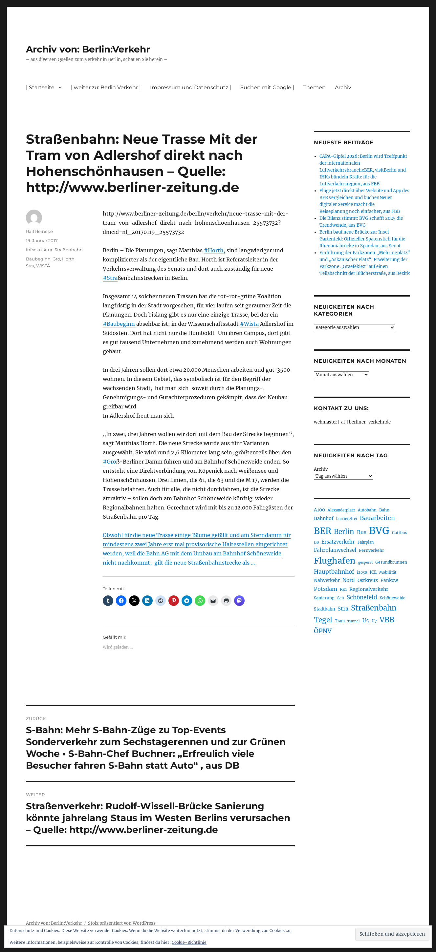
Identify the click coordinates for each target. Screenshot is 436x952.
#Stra (110, 278)
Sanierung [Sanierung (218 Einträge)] (324, 597)
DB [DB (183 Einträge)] (316, 542)
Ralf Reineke (39, 231)
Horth (68, 258)
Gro (56, 258)
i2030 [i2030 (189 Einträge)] (362, 572)
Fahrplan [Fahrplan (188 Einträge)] (366, 542)
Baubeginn (38, 258)
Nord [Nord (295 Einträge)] (348, 580)
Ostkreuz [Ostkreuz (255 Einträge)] (368, 580)
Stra (30, 265)
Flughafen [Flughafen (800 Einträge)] (335, 560)
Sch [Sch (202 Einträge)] (340, 597)
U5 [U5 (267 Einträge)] (365, 621)
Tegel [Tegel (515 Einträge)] (323, 620)
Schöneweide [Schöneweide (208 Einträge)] (392, 597)
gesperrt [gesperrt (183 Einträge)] (365, 562)
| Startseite (40, 87)
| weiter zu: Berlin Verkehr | (106, 87)
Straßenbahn (68, 249)
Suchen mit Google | (267, 87)
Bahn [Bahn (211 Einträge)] (384, 509)
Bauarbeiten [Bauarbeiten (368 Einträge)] (377, 518)
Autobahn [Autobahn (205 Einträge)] (367, 509)
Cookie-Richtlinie (189, 942)
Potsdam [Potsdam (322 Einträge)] (325, 589)
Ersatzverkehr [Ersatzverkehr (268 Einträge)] (338, 542)
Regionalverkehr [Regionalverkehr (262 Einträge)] (368, 589)
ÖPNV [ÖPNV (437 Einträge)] (323, 631)
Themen (314, 87)
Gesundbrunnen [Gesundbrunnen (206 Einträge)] (391, 562)
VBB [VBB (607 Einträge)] (387, 619)
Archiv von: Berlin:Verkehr (88, 49)
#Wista (249, 324)
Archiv (343, 87)
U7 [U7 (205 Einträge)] (374, 620)
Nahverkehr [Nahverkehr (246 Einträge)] (327, 580)
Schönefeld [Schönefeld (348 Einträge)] (362, 597)
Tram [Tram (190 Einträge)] (340, 621)
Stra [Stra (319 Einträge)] (343, 608)
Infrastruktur (39, 249)
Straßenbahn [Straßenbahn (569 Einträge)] (374, 607)
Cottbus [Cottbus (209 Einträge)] (399, 532)
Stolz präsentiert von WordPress (122, 923)
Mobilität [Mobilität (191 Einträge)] (388, 572)
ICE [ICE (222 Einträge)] (373, 572)
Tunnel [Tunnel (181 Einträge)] (353, 621)
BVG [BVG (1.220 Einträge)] (379, 531)
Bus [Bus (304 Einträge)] (361, 532)
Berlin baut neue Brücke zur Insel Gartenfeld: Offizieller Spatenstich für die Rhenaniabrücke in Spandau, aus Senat (362, 239)
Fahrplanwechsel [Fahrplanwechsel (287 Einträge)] (335, 550)
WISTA (43, 265)
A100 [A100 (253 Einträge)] (319, 510)
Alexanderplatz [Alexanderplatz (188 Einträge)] (341, 510)
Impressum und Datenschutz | (190, 87)
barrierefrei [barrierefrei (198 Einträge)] (346, 518)
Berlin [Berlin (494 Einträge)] (344, 532)
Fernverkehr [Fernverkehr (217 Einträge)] (371, 550)
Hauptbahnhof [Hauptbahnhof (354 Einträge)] (334, 571)
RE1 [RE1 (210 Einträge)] (343, 589)
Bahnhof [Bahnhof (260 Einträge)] (324, 518)
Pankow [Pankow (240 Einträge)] (389, 580)
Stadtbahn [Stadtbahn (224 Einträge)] (324, 609)
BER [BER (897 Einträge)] (322, 531)
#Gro (109, 461)
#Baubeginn (119, 324)
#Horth (214, 250)
